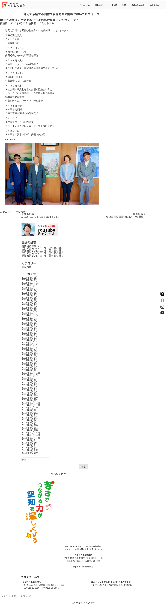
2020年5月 (28, 390)
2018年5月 (28, 450)
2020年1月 (28, 400)
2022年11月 (28, 315)
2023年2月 (28, 307)
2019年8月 (28, 412)
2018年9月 (28, 440)
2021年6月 (28, 357)
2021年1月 (28, 370)
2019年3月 (28, 425)
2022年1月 (28, 340)
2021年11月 (28, 345)
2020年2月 (28, 397)
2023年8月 (28, 292)
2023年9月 (28, 290)
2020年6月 (28, 387)
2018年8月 (28, 442)
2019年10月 (28, 407)
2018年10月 (28, 437)
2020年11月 (28, 375)
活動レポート (100, 5)
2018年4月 (28, 452)
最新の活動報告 (30, 246)
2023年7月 (28, 295)
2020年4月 (28, 392)
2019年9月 (28, 410)
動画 (124, 5)
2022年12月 (28, 312)
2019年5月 (28, 420)
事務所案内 (154, 5)
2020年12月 (28, 372)
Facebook (10, 139)
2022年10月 (28, 317)
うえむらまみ (46, 23)
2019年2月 (28, 427)
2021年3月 (28, 365)
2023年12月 (28, 282)
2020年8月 (28, 382)
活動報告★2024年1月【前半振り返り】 (44, 256)
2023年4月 (28, 302)
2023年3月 (28, 305)
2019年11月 (28, 405)
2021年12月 (28, 342)
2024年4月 (28, 277)
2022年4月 (28, 332)
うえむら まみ (30, 577)
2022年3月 (28, 335)
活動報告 (21, 211)
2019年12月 (28, 402)
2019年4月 (28, 422)
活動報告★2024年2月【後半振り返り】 (44, 248)
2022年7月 (28, 325)
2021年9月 (28, 350)
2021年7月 (28, 355)
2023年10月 (28, 287)
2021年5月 (28, 360)
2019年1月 (28, 430)
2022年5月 (28, 330)
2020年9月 (28, 380)
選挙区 (114, 5)
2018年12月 (28, 432)
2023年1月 (28, 310)
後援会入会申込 (138, 5)
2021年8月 (28, 352)
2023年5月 (28, 300)
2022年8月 (28, 322)
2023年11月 (28, 285)
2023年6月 (28, 297)
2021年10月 (28, 347)
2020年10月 (28, 377)
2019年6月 (28, 417)
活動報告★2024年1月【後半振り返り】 (44, 253)
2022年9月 (28, 320)
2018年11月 (28, 435)
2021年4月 (28, 362)
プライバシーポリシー (10, 596)
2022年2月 (28, 337)
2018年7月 (28, 445)
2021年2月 (28, 367)
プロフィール (84, 5)
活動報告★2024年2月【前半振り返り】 (44, 251)
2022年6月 (28, 327)
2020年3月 (28, 395)
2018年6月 (28, 447)
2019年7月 (28, 415)
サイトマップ (25, 596)
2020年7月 (28, 385)
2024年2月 (28, 280)
